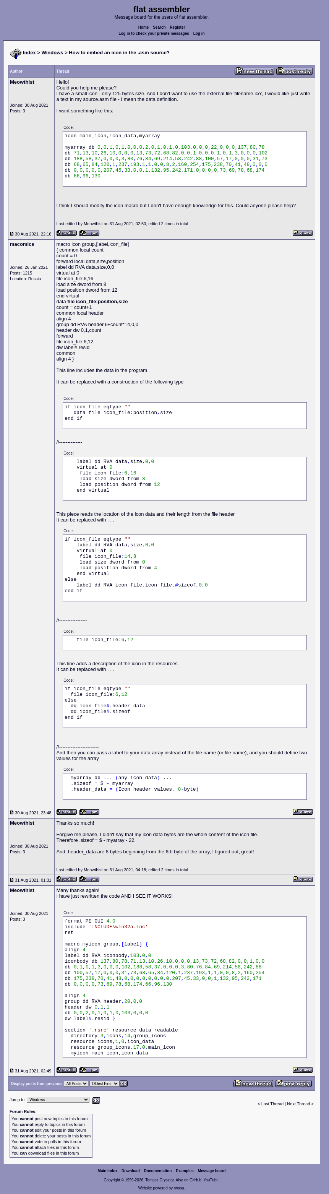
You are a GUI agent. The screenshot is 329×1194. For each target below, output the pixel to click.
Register (177, 27)
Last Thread (272, 1103)
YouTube (210, 1180)
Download (131, 1171)
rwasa (179, 1188)
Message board (212, 1171)
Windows (52, 52)
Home (143, 27)
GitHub (195, 1180)
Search (159, 27)
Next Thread (299, 1103)
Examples (185, 1171)
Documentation (158, 1171)
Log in (199, 33)
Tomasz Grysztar (159, 1180)
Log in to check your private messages (153, 33)
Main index (108, 1171)
